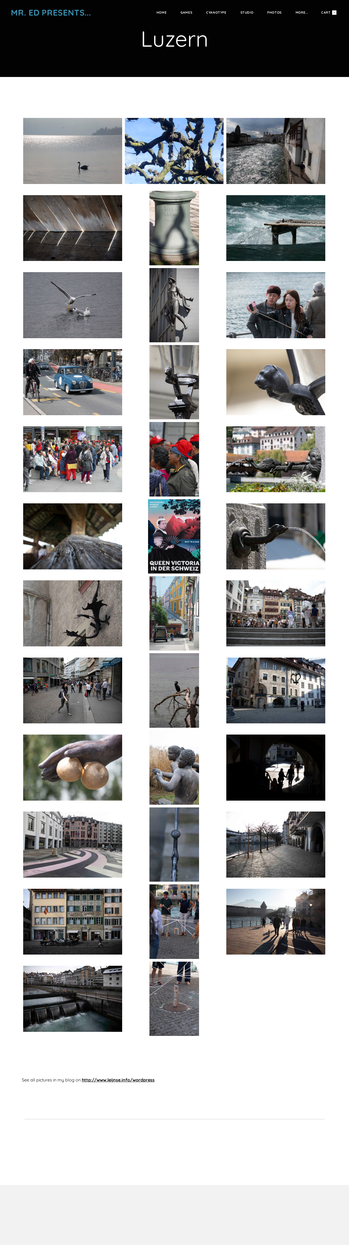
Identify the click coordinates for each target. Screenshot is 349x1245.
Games (186, 12)
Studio (247, 12)
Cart (328, 12)
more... (302, 12)
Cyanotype (216, 12)
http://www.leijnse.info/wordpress (118, 1080)
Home (162, 12)
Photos (274, 12)
